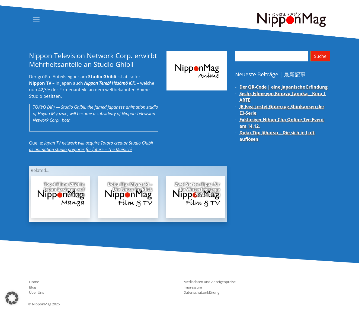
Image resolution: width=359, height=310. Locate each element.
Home (34, 281)
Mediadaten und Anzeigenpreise (210, 281)
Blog (32, 287)
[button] (12, 298)
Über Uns (36, 292)
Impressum (193, 287)
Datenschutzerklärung (201, 292)
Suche (320, 56)
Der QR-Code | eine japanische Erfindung (283, 87)
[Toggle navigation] (36, 19)
